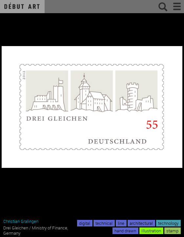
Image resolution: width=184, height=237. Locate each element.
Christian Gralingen (20, 221)
